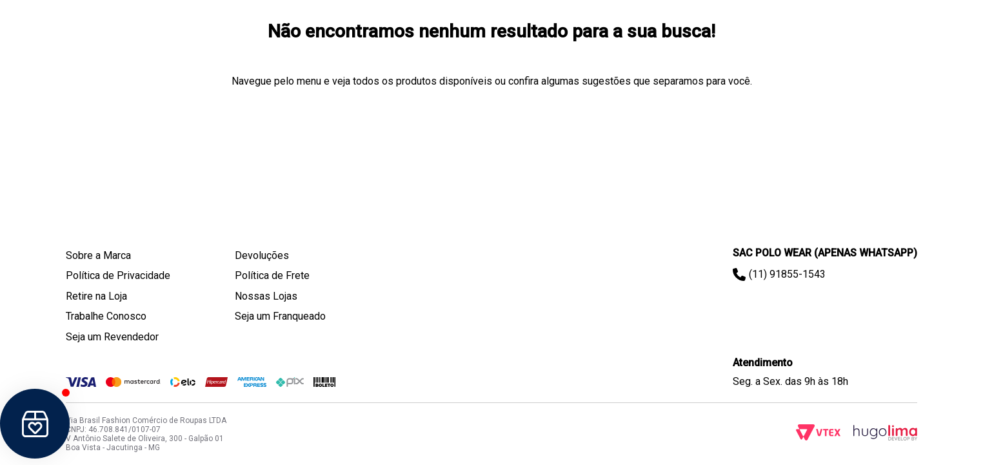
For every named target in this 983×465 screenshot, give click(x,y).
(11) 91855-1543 (787, 274)
